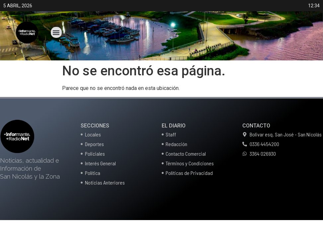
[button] (56, 32)
